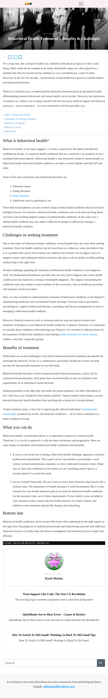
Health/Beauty (25, 543)
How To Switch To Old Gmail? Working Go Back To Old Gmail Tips (54, 634)
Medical (43, 543)
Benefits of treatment (14, 123)
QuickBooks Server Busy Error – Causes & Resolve (54, 614)
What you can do (12, 127)
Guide (7, 543)
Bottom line (10, 131)
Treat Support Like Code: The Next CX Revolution (54, 594)
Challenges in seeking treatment (20, 119)
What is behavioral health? (17, 114)
